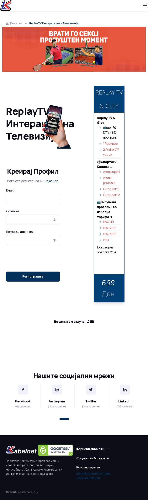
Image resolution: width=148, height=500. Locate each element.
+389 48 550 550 (88, 478)
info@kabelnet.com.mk (93, 473)
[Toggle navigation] (145, 5)
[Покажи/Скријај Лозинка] (54, 219)
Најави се (52, 181)
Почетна (14, 23)
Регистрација (33, 276)
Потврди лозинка (19, 232)
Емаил (10, 190)
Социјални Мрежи (90, 458)
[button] (64, 419)
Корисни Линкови (90, 449)
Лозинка (12, 211)
